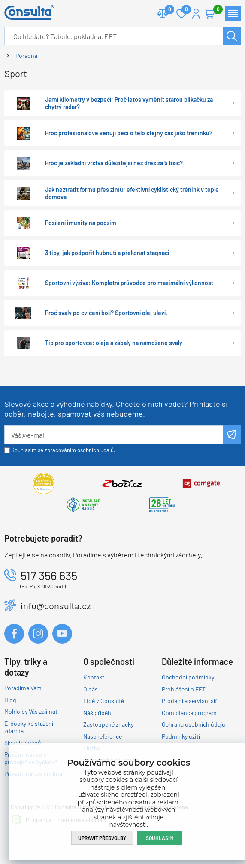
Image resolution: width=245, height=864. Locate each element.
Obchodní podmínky (188, 677)
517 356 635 (49, 575)
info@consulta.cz (56, 605)
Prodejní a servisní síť (189, 700)
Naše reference (102, 736)
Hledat (232, 36)
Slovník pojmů (22, 742)
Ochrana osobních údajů (193, 724)
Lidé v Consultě (103, 700)
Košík (214, 10)
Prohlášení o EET (184, 689)
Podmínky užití (181, 736)
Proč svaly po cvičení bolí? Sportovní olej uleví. (106, 312)
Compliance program (189, 712)
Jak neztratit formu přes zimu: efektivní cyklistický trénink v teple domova (132, 193)
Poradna (26, 55)
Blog (10, 699)
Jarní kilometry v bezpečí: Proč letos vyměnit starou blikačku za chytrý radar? (129, 103)
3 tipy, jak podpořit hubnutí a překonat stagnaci (107, 252)
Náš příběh (97, 712)
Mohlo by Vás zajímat (30, 711)
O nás (90, 689)
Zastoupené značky (108, 724)
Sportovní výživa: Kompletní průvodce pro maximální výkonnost (129, 282)
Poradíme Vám (23, 687)
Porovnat (166, 10)
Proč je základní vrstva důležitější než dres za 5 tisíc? (114, 163)
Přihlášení (196, 13)
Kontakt (93, 677)
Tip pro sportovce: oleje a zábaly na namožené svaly (113, 342)
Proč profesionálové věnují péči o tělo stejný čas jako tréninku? (128, 133)
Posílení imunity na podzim (80, 222)
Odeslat (232, 434)
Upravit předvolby (102, 838)
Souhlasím (159, 838)
